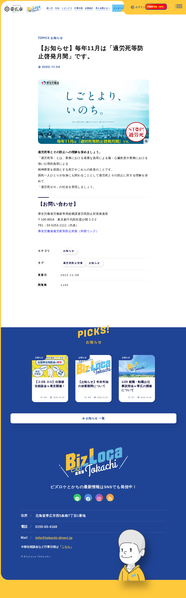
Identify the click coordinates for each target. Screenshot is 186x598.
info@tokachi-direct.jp (54, 555)
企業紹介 (104, 8)
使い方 (51, 8)
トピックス (74, 8)
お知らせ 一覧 (93, 430)
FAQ (61, 8)
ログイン (127, 7)
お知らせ (69, 251)
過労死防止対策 (73, 263)
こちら (66, 564)
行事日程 (90, 8)
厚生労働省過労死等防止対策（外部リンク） (68, 231)
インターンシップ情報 (62, 16)
